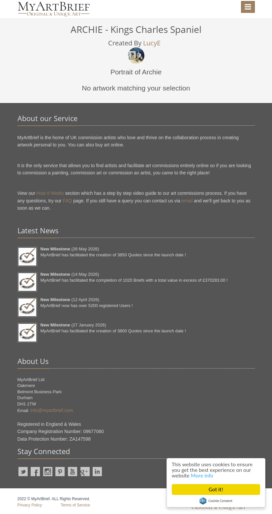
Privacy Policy (29, 505)
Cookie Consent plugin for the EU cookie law (215, 500)
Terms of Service (75, 505)
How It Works (50, 193)
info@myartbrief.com (51, 410)
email (187, 200)
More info (202, 475)
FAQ (67, 200)
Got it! (216, 489)
